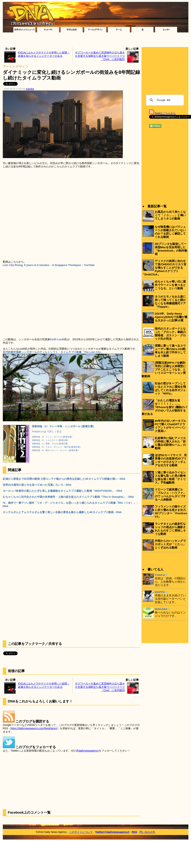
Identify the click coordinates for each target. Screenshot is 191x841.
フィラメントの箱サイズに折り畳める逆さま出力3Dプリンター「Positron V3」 (171, 511)
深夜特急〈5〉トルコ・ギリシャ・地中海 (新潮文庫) (56, 447)
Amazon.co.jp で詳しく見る (46, 431)
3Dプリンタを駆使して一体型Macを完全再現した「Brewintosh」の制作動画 (171, 249)
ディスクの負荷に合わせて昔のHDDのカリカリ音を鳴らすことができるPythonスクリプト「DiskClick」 (164, 267)
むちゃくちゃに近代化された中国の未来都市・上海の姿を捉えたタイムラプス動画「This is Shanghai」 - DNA (68, 496)
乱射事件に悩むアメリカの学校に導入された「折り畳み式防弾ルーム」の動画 (170, 443)
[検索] (164, 100)
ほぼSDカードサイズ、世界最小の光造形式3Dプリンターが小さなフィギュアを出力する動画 (171, 460)
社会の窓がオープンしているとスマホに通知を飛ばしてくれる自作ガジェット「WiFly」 (170, 388)
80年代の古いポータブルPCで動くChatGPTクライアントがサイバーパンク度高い (170, 425)
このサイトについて (81, 832)
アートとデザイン (15, 66)
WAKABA (161, 609)
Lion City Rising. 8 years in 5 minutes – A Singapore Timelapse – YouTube (49, 265)
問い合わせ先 (147, 832)
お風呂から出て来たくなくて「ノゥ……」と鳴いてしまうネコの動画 (170, 215)
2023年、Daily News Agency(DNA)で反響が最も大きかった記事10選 (171, 317)
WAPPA (160, 592)
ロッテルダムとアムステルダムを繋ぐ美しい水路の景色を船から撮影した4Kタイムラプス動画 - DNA (62, 512)
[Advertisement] (95, 40)
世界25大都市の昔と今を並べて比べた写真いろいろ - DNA (37, 484)
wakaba (30, 89)
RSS (134, 832)
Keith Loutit (57, 339)
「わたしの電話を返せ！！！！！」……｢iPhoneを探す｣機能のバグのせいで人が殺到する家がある (164, 407)
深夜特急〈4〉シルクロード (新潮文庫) (50, 440)
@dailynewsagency (87, 750)
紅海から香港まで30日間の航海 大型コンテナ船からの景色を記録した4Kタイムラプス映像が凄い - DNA (64, 478)
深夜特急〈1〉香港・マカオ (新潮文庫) (50, 443)
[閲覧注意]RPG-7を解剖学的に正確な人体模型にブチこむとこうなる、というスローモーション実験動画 (164, 369)
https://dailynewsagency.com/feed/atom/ (34, 728)
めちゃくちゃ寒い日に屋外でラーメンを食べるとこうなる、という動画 (170, 285)
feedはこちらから (165, 113)
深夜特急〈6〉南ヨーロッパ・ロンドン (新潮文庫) (55, 450)
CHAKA (160, 574)
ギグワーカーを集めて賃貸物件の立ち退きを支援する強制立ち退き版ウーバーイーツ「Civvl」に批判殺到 (100, 56)
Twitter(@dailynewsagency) (112, 832)
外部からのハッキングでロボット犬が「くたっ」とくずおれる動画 (170, 544)
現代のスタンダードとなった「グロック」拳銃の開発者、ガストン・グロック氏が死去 (170, 333)
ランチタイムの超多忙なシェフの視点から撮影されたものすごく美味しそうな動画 (170, 528)
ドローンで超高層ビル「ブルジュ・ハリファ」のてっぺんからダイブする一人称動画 (170, 494)
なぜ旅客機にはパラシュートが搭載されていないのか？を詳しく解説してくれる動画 (170, 231)
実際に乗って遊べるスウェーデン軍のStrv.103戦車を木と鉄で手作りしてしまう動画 (170, 350)
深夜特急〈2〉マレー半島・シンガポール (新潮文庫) (63, 426)
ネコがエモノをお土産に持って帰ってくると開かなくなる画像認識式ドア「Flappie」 (170, 301)
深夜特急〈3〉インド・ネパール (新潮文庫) (52, 437)
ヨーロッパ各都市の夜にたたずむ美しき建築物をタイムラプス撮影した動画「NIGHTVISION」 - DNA (62, 490)
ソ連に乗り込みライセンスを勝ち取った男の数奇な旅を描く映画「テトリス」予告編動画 (170, 477)
